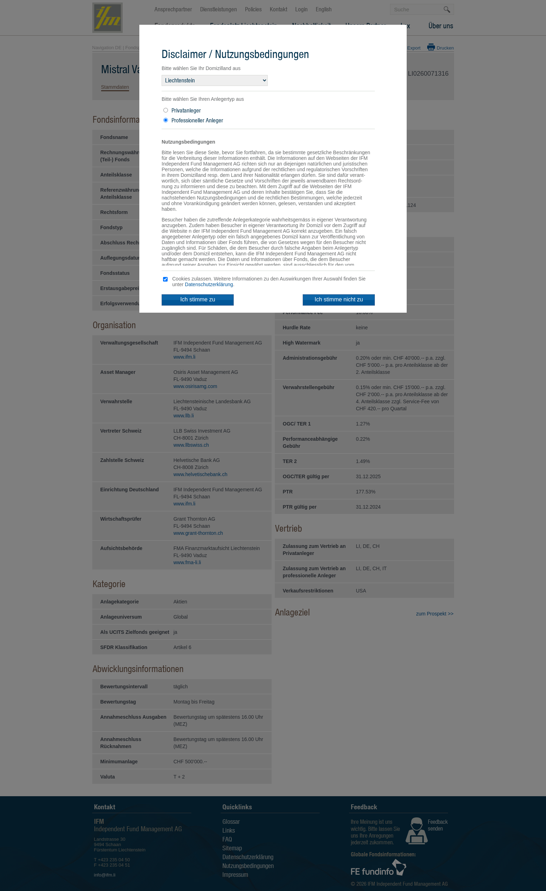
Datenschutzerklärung (209, 284)
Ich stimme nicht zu (339, 299)
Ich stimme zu (197, 299)
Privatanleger (186, 110)
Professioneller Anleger (197, 120)
